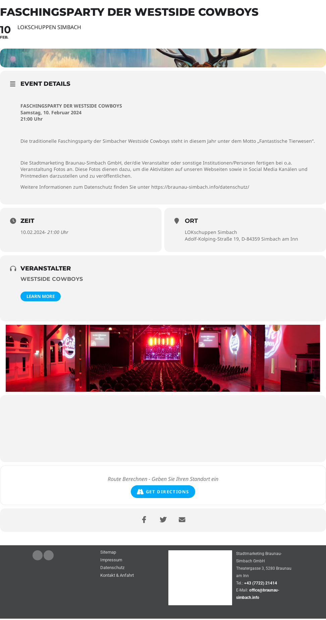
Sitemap (108, 554)
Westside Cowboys (51, 280)
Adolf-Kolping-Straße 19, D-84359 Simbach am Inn (241, 240)
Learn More (40, 298)
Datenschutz (112, 569)
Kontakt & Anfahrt (117, 577)
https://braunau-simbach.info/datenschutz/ (200, 188)
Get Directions (163, 493)
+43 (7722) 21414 (260, 584)
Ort (191, 222)
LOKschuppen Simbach (211, 234)
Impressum (111, 562)
